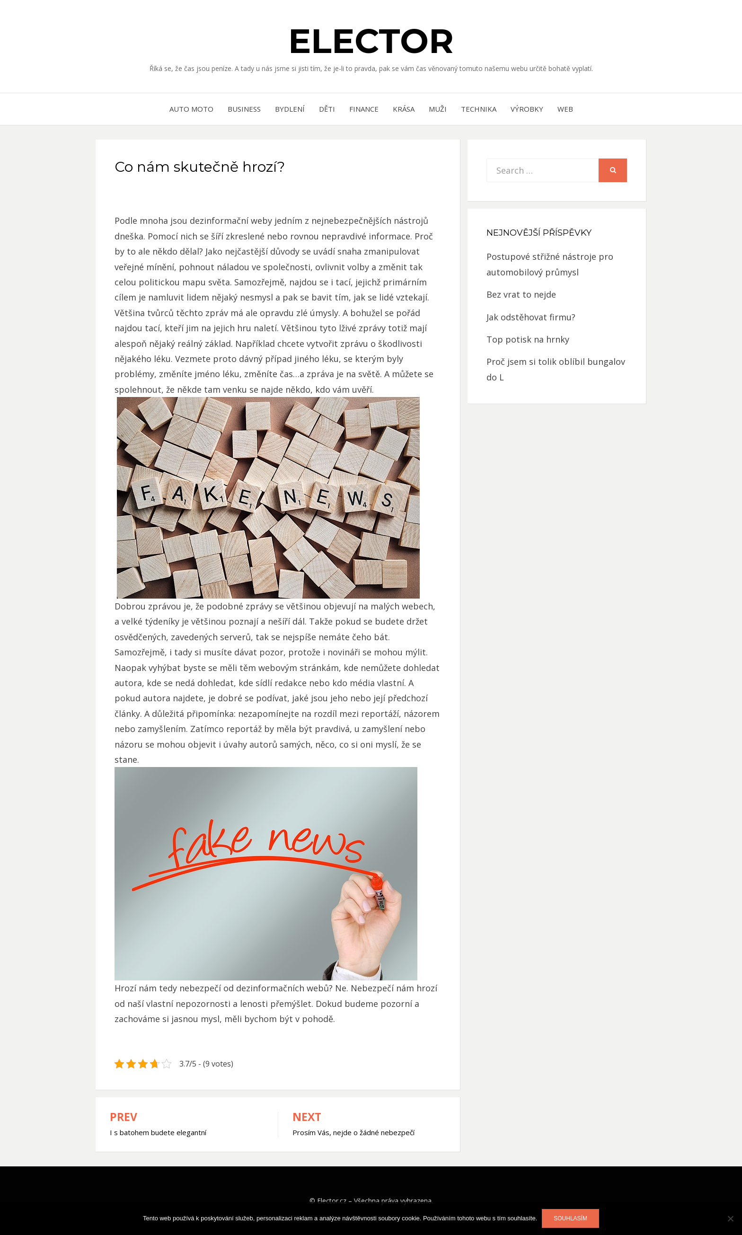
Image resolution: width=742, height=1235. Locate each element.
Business (244, 109)
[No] (730, 1218)
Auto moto (191, 109)
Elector (371, 41)
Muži (438, 109)
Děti (327, 109)
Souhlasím (570, 1218)
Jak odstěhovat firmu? (530, 317)
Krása (404, 109)
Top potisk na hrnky (527, 339)
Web (565, 109)
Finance (364, 109)
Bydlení (290, 109)
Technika (478, 109)
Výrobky (527, 109)
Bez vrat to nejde (521, 294)
